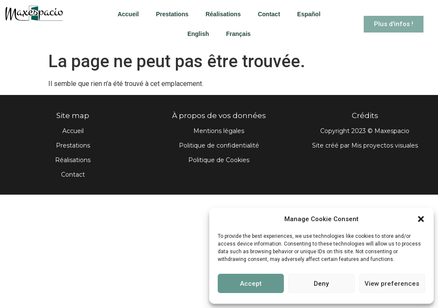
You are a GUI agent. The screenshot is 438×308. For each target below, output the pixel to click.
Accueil (128, 14)
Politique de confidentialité (219, 145)
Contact (269, 14)
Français (238, 33)
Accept (251, 283)
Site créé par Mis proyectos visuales (365, 145)
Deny (321, 283)
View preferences (392, 283)
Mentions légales (218, 131)
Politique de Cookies (218, 160)
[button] (421, 219)
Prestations (172, 14)
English (198, 33)
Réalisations (222, 14)
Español (308, 14)
